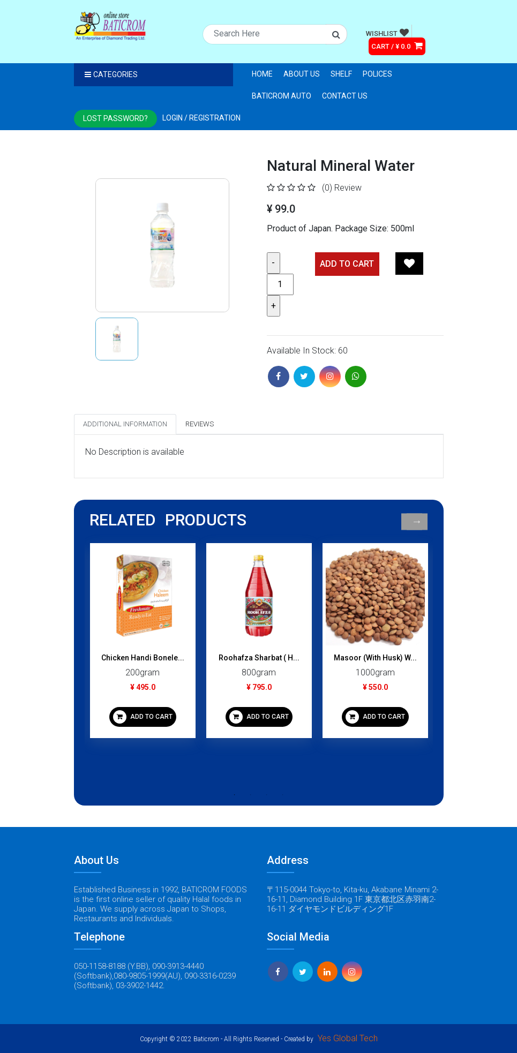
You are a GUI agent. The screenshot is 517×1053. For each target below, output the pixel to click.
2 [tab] (250, 794)
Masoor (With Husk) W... (375, 657)
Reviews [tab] (199, 424)
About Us (301, 74)
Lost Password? (115, 118)
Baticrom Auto (281, 96)
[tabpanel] (143, 644)
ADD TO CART (143, 717)
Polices (377, 74)
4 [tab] (283, 794)
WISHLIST (387, 32)
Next (417, 522)
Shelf (341, 74)
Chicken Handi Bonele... (142, 657)
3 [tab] (266, 794)
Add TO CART (347, 264)
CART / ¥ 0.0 (397, 45)
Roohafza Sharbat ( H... (259, 657)
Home (262, 74)
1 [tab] (234, 794)
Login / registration (201, 118)
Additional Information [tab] (125, 424)
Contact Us (345, 96)
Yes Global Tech (348, 1038)
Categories (111, 74)
